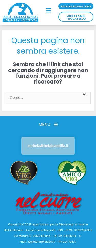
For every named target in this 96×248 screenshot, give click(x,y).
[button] (48, 11)
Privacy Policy (67, 242)
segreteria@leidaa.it (41, 242)
